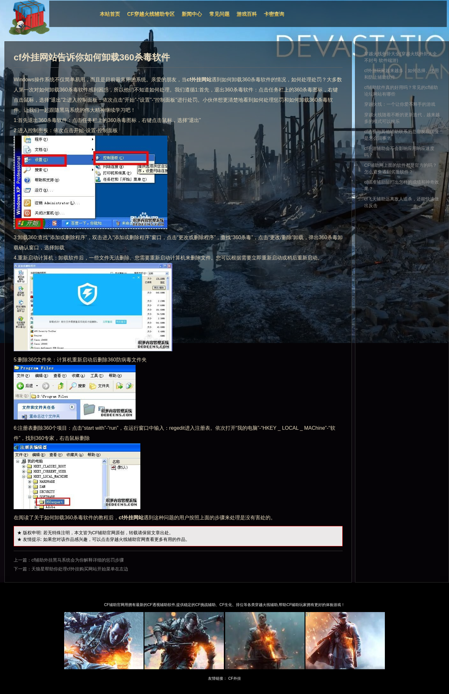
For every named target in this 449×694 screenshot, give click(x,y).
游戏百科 (247, 14)
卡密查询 (274, 14)
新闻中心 (192, 14)
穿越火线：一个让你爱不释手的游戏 (399, 104)
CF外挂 (234, 678)
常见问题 (219, 14)
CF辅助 (99, 532)
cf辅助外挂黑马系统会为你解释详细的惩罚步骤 (77, 560)
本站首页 (110, 14)
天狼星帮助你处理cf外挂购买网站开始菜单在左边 (79, 568)
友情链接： (217, 678)
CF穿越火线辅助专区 (151, 14)
